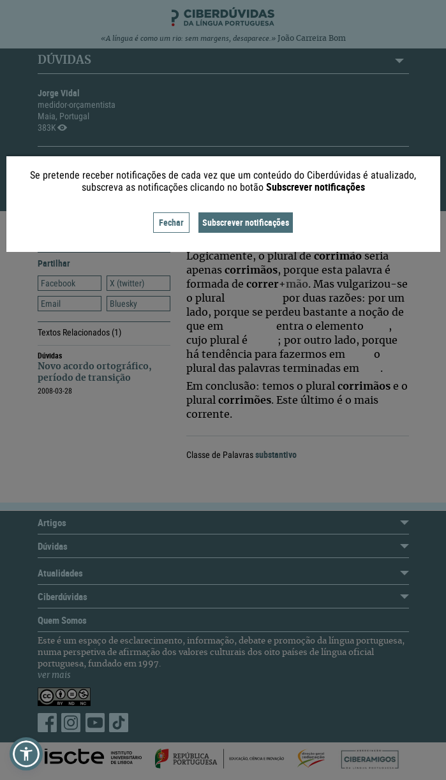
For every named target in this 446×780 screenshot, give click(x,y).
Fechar (171, 222)
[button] (26, 753)
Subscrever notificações (245, 222)
